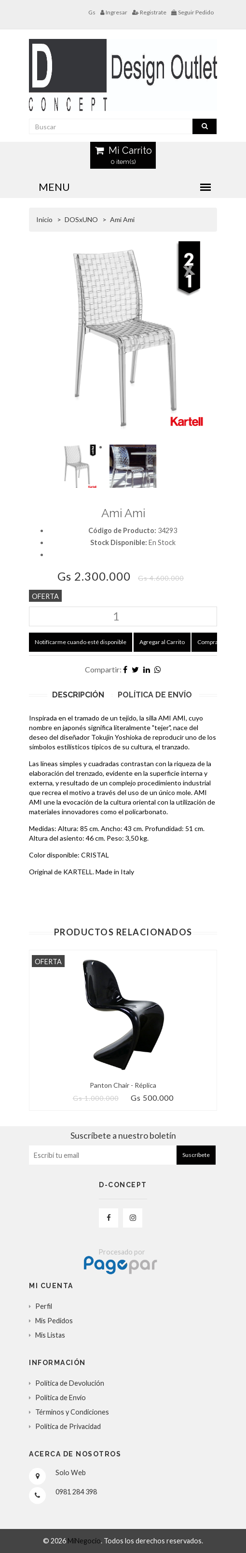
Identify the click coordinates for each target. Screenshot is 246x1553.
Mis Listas (50, 1335)
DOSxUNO (81, 219)
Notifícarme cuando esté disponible (80, 642)
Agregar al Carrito (162, 642)
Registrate (149, 12)
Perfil (43, 1306)
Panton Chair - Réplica (123, 1085)
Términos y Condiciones (72, 1412)
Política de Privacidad (68, 1426)
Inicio (44, 219)
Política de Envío (155, 694)
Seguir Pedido (192, 12)
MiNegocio (84, 1541)
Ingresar (113, 12)
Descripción (78, 694)
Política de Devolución (69, 1383)
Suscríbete (196, 1154)
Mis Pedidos (54, 1321)
